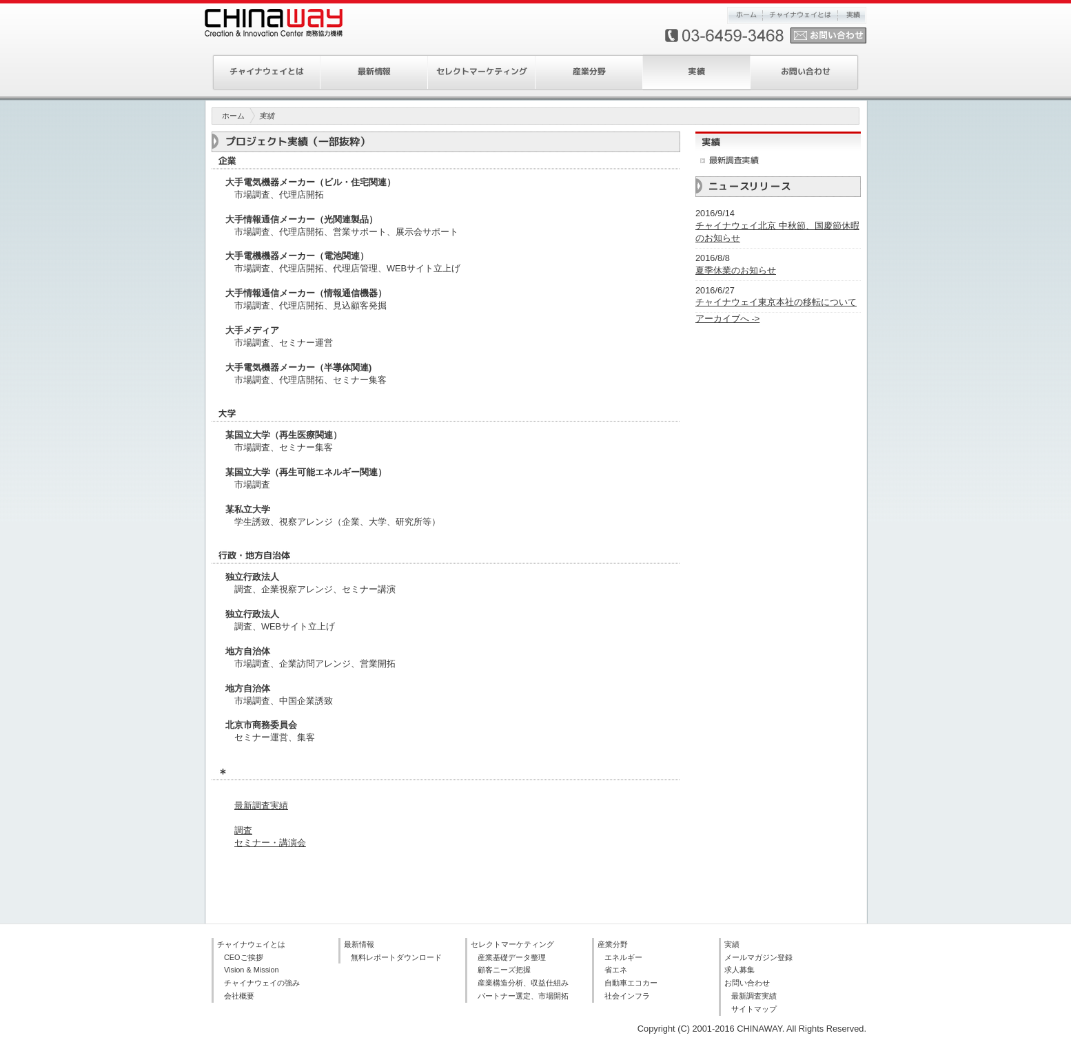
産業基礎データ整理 (512, 957)
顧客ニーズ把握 (504, 970)
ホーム (744, 15)
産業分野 (589, 72)
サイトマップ (754, 1009)
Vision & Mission (251, 970)
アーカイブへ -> (727, 318)
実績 (851, 15)
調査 (243, 830)
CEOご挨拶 (243, 957)
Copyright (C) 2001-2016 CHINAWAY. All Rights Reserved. (752, 1028)
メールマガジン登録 (758, 957)
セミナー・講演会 (270, 842)
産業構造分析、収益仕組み (523, 983)
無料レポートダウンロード (396, 957)
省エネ (615, 970)
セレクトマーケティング (482, 72)
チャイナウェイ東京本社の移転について (776, 302)
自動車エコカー (630, 983)
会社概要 (239, 996)
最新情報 (374, 72)
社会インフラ (627, 996)
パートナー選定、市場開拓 (523, 996)
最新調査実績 (261, 805)
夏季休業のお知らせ (735, 270)
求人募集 (739, 970)
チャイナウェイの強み (262, 983)
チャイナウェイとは (799, 15)
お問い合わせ (805, 72)
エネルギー (623, 957)
